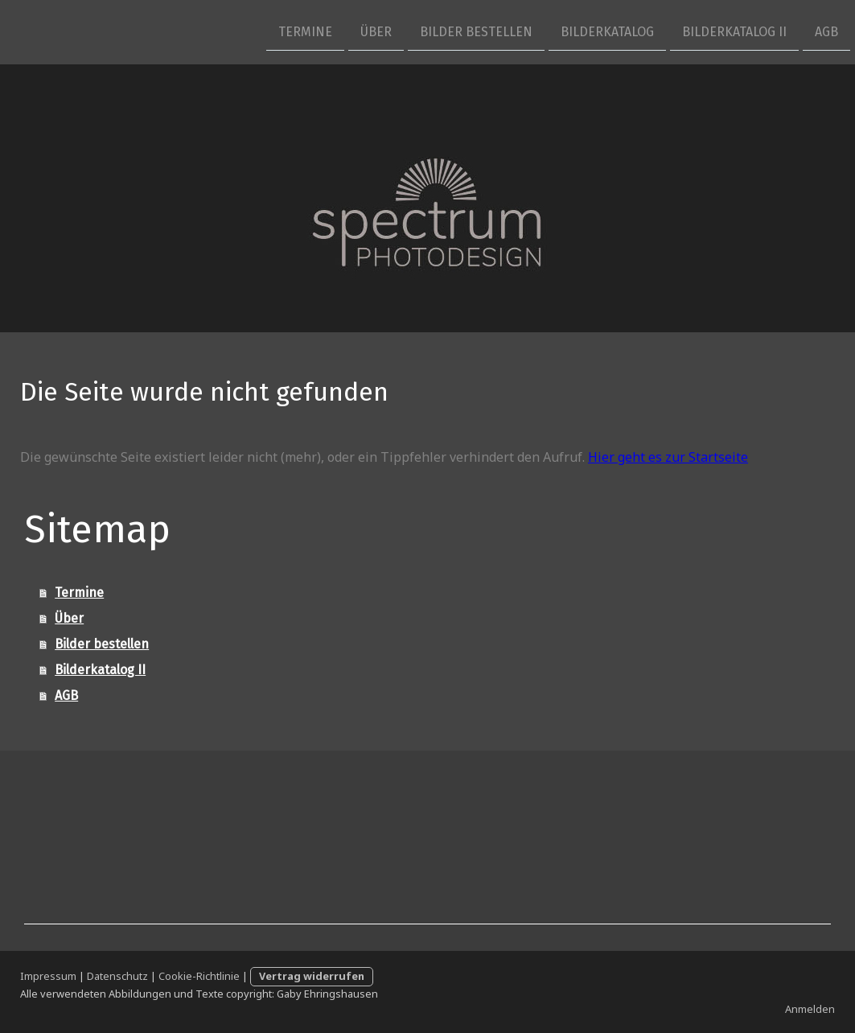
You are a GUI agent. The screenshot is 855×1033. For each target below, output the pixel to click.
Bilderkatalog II (734, 31)
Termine (305, 31)
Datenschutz (117, 976)
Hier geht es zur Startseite (668, 457)
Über (376, 31)
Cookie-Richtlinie (199, 976)
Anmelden (810, 1009)
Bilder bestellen (476, 31)
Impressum (48, 976)
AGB (826, 31)
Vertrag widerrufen (311, 976)
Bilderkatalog (607, 31)
